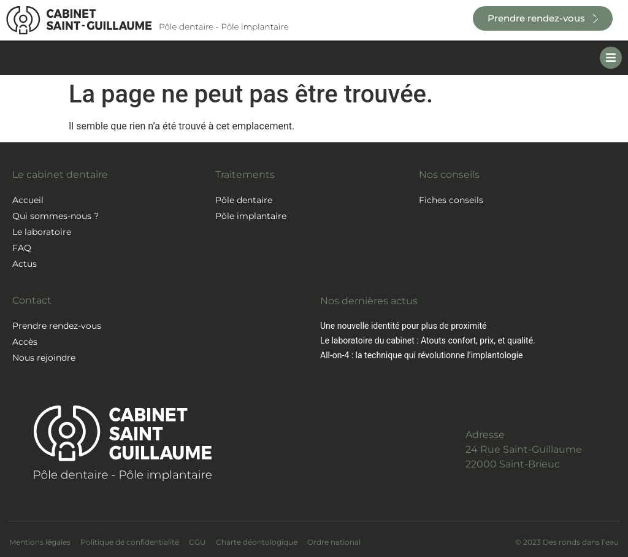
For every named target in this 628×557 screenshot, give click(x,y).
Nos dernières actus (369, 301)
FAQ (21, 247)
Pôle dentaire (243, 200)
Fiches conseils (451, 200)
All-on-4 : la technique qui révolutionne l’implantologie (421, 355)
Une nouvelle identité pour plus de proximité (403, 326)
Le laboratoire (41, 231)
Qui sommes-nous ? (55, 215)
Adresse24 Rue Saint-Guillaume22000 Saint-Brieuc (523, 449)
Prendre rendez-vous (56, 325)
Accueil (28, 200)
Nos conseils (449, 174)
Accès (24, 341)
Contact (32, 300)
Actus (24, 263)
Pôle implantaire (250, 215)
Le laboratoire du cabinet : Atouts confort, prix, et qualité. (427, 340)
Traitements (245, 174)
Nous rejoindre (43, 357)
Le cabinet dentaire (60, 174)
